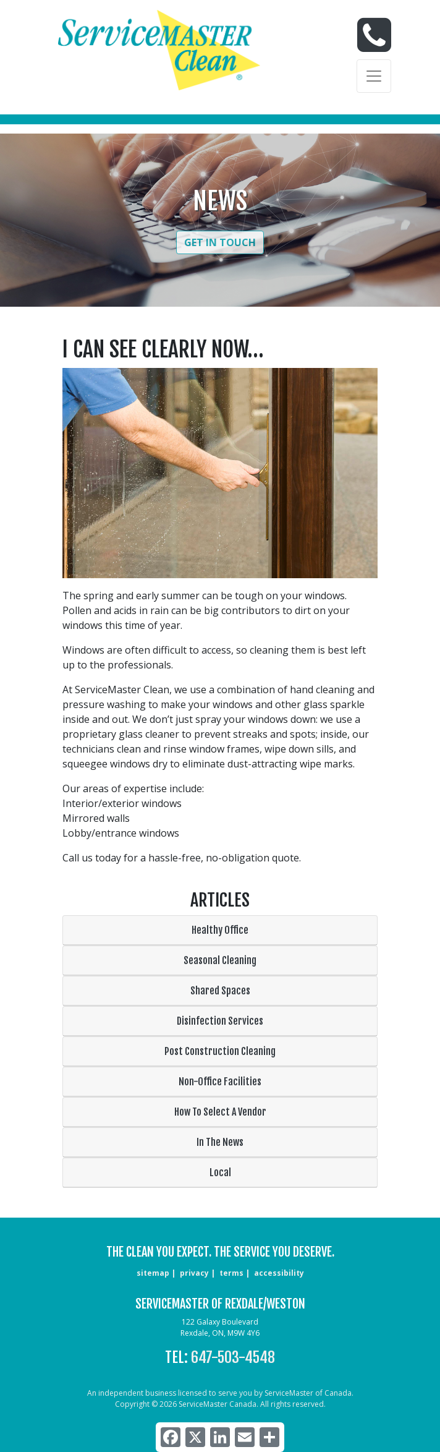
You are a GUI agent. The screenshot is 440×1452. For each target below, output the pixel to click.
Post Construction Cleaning (220, 1051)
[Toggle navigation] (374, 76)
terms (231, 1273)
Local (220, 1172)
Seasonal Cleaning (220, 960)
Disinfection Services (220, 1021)
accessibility (279, 1273)
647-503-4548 (233, 1357)
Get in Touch (220, 242)
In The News (220, 1142)
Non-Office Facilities (220, 1081)
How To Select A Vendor (220, 1112)
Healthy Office (220, 930)
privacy (194, 1273)
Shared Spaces (220, 990)
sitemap (153, 1273)
